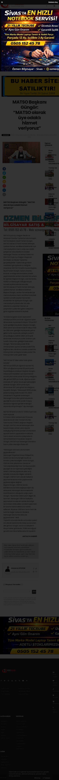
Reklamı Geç (53, 2)
